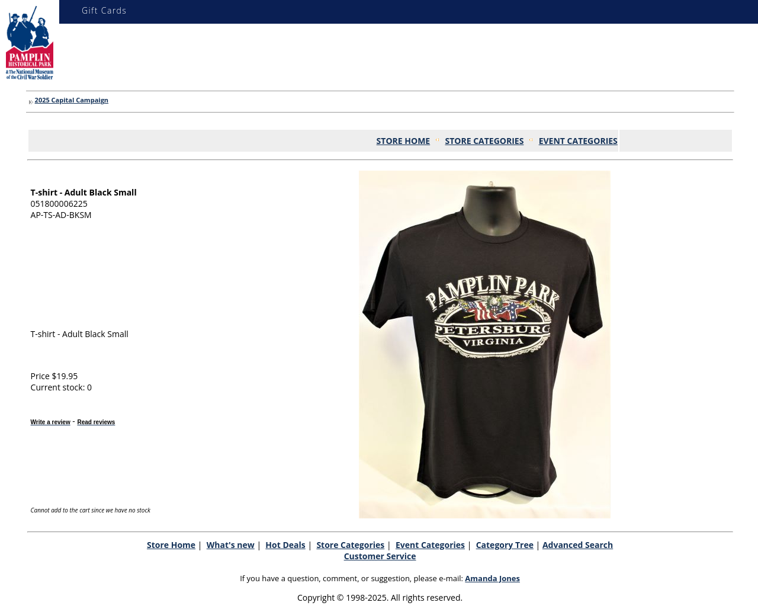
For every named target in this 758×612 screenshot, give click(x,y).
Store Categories (350, 544)
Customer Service (380, 556)
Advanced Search (577, 544)
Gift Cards (104, 10)
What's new (231, 544)
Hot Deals (285, 544)
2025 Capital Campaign (71, 99)
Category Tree (505, 544)
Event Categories (430, 544)
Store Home (171, 544)
